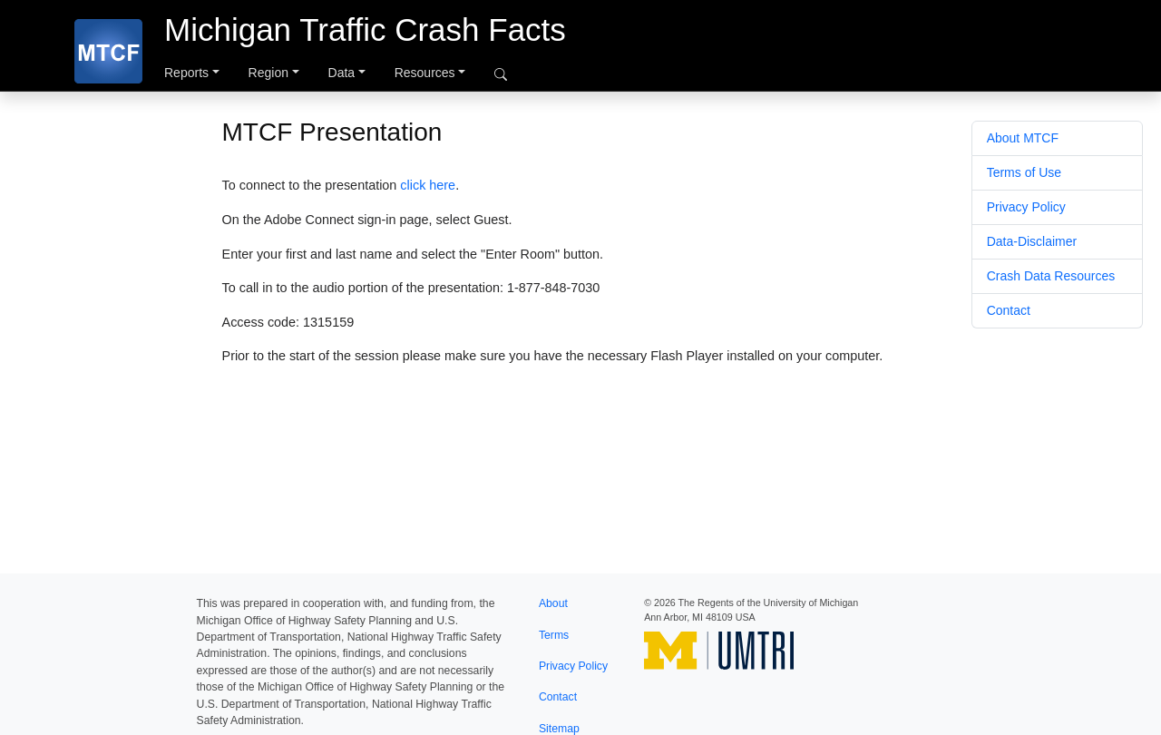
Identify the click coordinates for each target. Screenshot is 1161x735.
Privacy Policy (1026, 207)
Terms (554, 635)
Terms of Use (1024, 172)
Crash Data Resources (1051, 276)
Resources (425, 72)
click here (427, 185)
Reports (186, 72)
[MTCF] (108, 51)
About (553, 603)
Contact (1008, 310)
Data (342, 72)
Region (268, 72)
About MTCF (1023, 138)
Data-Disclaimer (1032, 241)
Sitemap (559, 728)
